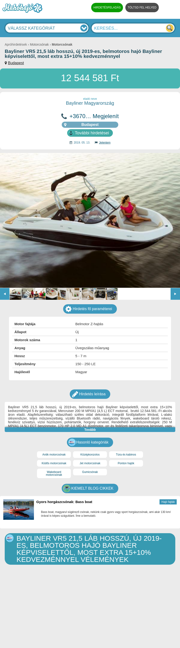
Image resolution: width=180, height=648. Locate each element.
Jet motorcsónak (90, 463)
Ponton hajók (126, 463)
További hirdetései (92, 133)
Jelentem (104, 142)
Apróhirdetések (16, 44)
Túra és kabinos (126, 454)
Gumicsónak (90, 472)
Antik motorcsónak (54, 454)
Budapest (16, 63)
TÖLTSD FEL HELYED (142, 7)
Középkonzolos (89, 454)
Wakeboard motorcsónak (54, 473)
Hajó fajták (168, 502)
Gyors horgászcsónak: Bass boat (64, 502)
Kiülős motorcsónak (54, 463)
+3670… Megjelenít (94, 116)
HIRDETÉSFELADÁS (107, 7)
